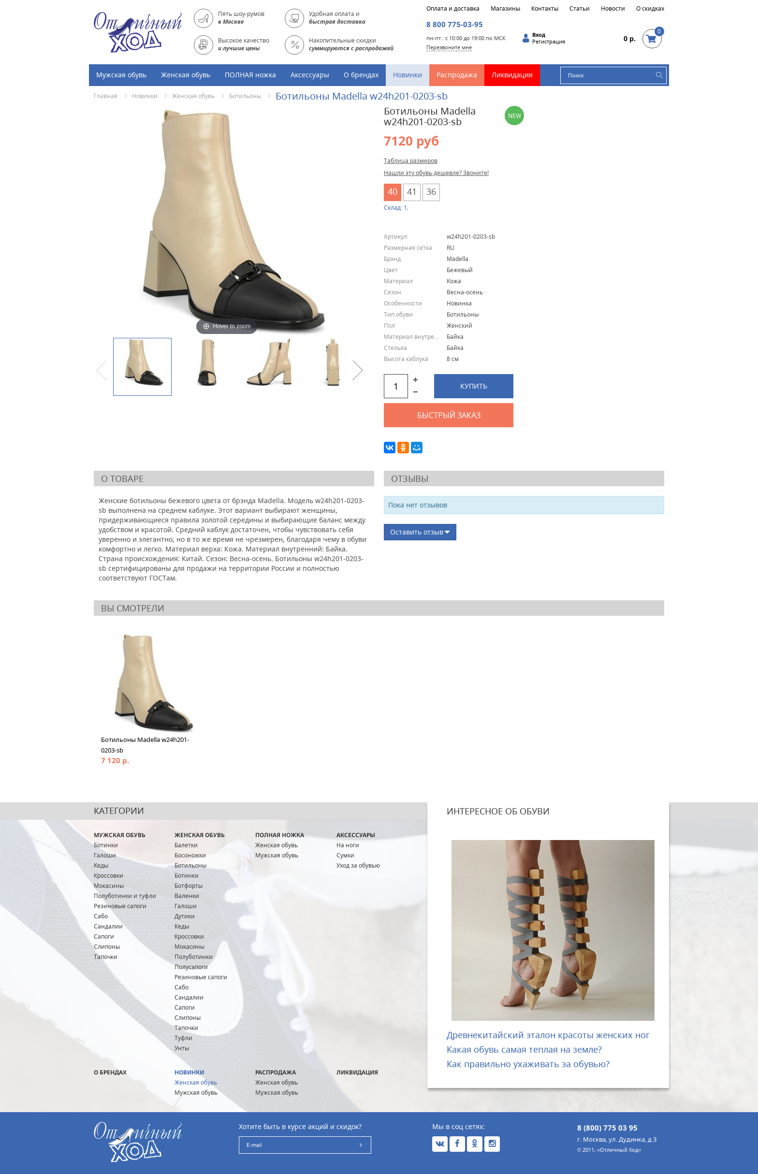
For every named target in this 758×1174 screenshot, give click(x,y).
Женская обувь (185, 74)
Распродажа (457, 74)
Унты (182, 1048)
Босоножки (190, 855)
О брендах (361, 74)
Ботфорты (189, 886)
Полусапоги (191, 967)
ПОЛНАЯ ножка (250, 74)
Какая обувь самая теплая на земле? (524, 1049)
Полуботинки (194, 957)
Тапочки (105, 957)
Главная (105, 96)
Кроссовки (108, 875)
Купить (473, 386)
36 (431, 191)
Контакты (544, 9)
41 (412, 191)
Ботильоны (245, 96)
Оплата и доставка (453, 9)
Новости (613, 9)
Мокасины (109, 886)
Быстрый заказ (449, 415)
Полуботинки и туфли (125, 896)
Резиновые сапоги (120, 906)
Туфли (183, 1038)
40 (392, 191)
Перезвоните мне (449, 47)
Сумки (345, 855)
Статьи (579, 9)
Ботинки (106, 845)
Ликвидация (512, 74)
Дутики (185, 916)
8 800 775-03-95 (454, 24)
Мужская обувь (121, 74)
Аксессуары (310, 74)
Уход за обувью (358, 865)
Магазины (505, 9)
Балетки (186, 845)
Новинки (407, 74)
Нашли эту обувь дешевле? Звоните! (436, 173)
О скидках (650, 9)
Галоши (105, 855)
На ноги (347, 845)
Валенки (187, 896)
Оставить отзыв (416, 531)
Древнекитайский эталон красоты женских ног (548, 1035)
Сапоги (104, 936)
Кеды (101, 865)
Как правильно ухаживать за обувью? (528, 1064)
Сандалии (108, 926)
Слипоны (107, 946)
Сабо (101, 916)
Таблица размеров (410, 161)
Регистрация (548, 41)
